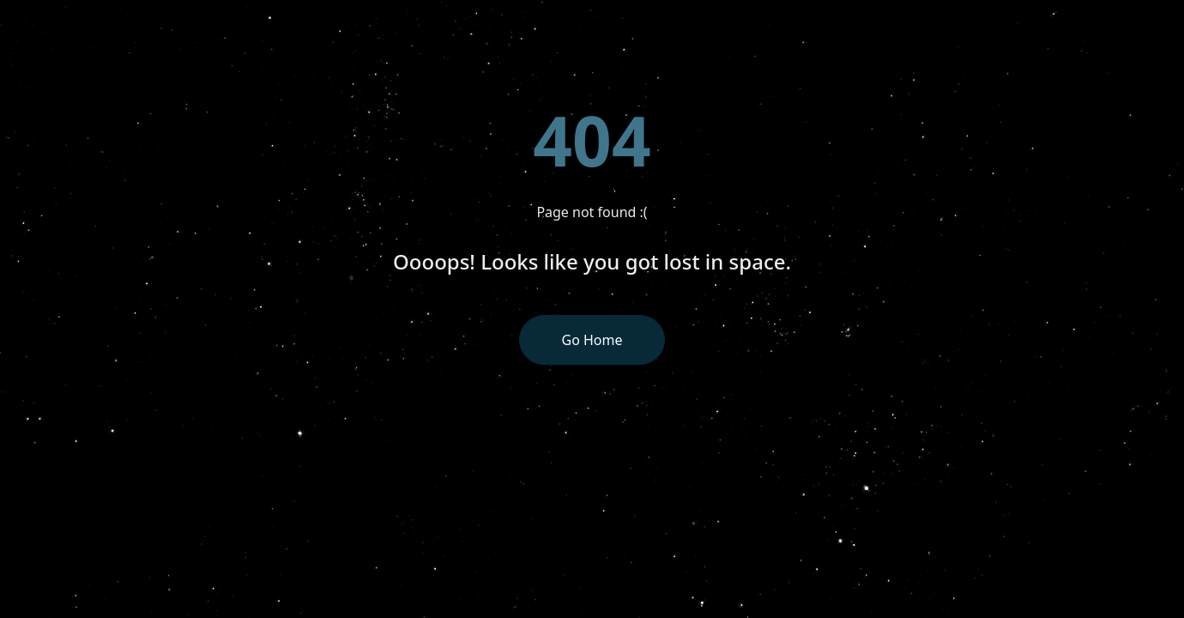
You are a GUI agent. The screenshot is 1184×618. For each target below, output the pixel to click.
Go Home (591, 339)
